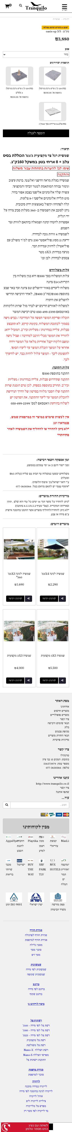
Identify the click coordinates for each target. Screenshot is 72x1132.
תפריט (64, 9)
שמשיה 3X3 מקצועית (19, 656)
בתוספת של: (56, 92)
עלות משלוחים (59, 270)
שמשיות (56, 19)
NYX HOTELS (52, 867)
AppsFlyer (8, 841)
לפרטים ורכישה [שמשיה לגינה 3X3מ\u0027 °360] (15, 598)
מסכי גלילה (36, 945)
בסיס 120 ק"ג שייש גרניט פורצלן (52, 91)
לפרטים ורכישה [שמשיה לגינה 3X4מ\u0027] (49, 598)
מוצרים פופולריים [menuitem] (59, 715)
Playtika (30, 841)
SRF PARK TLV (41, 869)
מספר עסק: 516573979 (56, 764)
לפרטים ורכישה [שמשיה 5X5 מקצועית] (49, 680)
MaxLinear (63, 841)
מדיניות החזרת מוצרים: (54, 496)
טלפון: (65, 768)
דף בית (66, 19)
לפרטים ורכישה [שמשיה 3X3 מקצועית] (15, 680)
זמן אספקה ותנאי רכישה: (52, 460)
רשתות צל (36, 1020)
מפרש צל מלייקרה (36, 1106)
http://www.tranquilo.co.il (52, 784)
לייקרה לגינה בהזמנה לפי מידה (36, 1091)
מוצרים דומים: (59, 524)
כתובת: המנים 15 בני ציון (55, 759)
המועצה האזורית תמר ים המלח (63, 874)
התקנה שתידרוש (59, 379)
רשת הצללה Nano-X (36, 1050)
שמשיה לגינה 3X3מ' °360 (19, 575)
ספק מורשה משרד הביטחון (58, 907)
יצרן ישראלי (36, 904)
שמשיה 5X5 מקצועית (53, 656)
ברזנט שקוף (36, 994)
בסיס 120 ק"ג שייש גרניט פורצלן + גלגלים (19, 93)
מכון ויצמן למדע (41, 846)
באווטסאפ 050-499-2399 (52, 312)
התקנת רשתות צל (36, 1060)
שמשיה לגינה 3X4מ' (52, 574)
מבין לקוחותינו (36, 827)
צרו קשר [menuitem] (64, 719)
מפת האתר (62, 701)
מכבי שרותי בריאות (8, 869)
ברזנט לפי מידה (36, 989)
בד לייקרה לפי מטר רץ (36, 1111)
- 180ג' (26, 1030)
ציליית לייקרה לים (36, 1101)
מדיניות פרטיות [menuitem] (61, 740)
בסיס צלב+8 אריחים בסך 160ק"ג (52, 124)
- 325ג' (26, 1035)
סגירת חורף (36, 930)
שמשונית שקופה (36, 974)
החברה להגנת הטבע (19, 846)
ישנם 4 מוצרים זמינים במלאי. (55, 27)
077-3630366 (53, 768)
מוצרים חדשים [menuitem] (61, 711)
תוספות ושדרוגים (59, 63)
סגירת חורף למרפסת (36, 940)
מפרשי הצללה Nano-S (36, 1055)
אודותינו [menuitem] (65, 706)
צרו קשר (63, 749)
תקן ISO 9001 (14, 904)
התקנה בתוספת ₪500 (55, 373)
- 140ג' (26, 1025)
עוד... (65, 798)
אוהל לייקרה (36, 1096)
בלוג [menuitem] (67, 727)
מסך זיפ (36, 955)
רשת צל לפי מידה (40, 1025)
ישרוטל (19, 864)
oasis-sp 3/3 (53, 31)
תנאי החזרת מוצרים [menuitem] (58, 735)
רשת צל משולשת (36, 1045)
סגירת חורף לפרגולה (36, 935)
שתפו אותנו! (62, 792)
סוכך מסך (36, 950)
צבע (67, 49)
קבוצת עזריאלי (52, 843)
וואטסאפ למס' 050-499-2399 (30, 403)
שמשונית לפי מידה (36, 969)
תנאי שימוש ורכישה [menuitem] (58, 723)
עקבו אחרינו (61, 778)
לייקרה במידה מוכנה (36, 1086)
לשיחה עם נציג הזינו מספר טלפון (37, 1127)
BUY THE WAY (30, 869)
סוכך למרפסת (36, 1075)
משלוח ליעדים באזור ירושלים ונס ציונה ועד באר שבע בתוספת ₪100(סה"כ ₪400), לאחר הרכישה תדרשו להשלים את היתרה (36, 294)
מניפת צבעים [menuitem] (62, 731)
